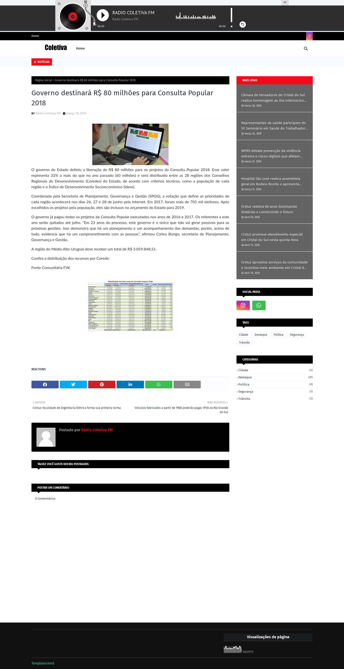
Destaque (261, 334)
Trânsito (244, 342)
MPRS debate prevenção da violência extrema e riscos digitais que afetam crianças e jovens (271, 154)
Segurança (297, 334)
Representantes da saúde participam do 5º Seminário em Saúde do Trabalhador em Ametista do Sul (273, 126)
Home (35, 36)
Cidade (243, 334)
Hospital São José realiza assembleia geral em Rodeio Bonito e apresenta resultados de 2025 (270, 182)
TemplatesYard (42, 663)
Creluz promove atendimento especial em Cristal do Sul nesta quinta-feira (272, 237)
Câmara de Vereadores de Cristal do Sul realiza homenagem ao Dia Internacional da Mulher (274, 98)
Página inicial (43, 80)
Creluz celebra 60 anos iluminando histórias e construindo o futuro (269, 209)
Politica (278, 334)
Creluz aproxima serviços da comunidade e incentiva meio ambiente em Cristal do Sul (274, 265)
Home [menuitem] (80, 48)
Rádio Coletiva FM (48, 113)
